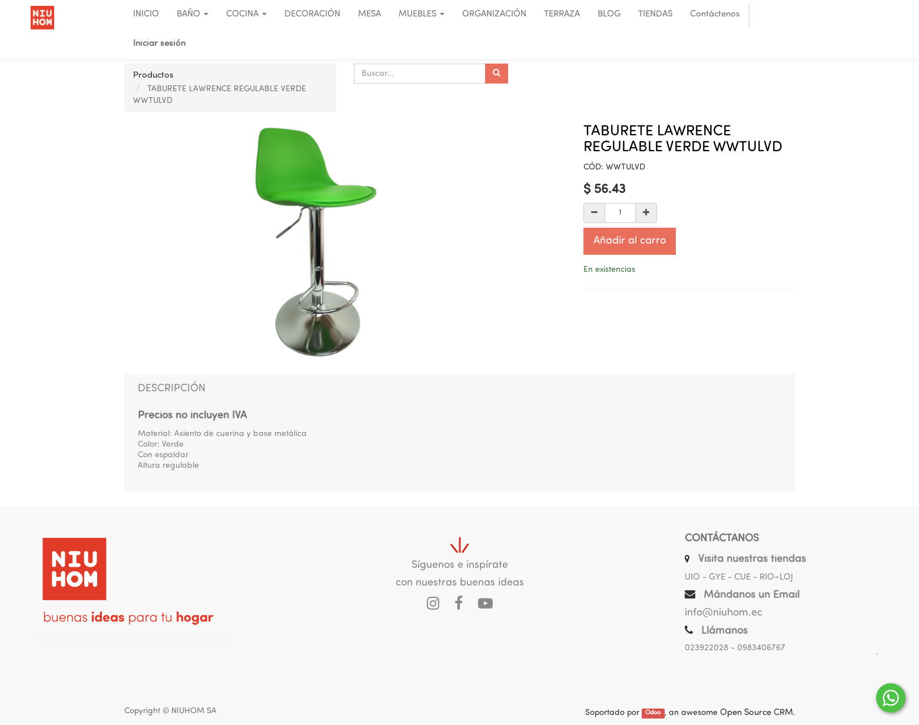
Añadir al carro (629, 241)
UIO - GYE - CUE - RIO (729, 577)
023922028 (706, 648)
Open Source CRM (756, 713)
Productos (153, 75)
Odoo (653, 713)
